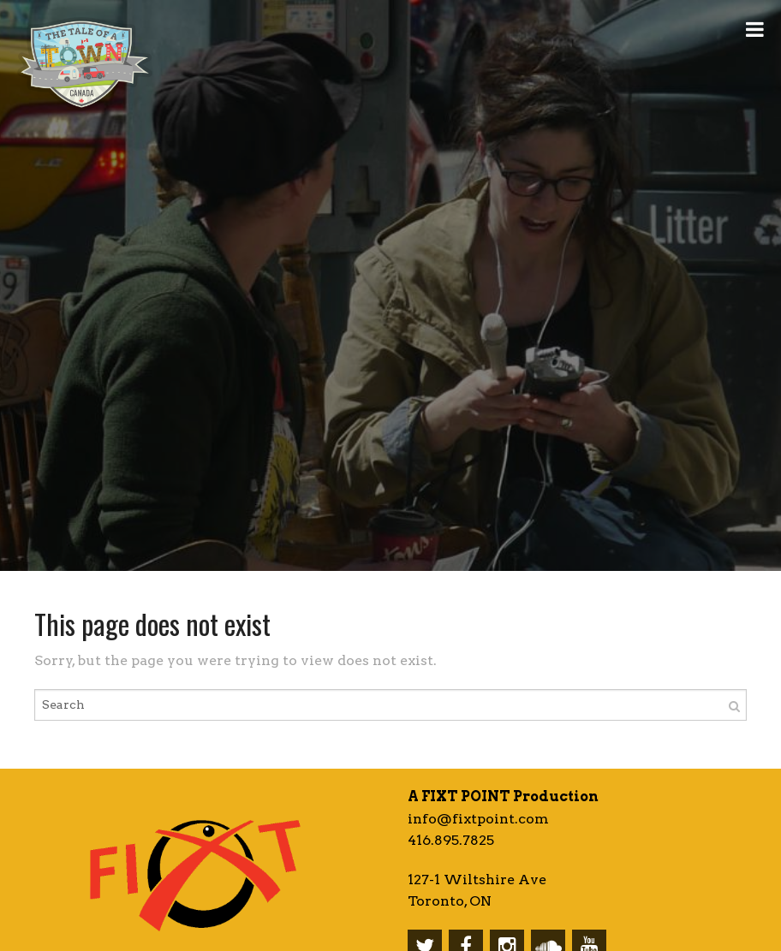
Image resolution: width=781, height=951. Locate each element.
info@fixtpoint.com (478, 819)
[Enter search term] (390, 705)
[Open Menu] (755, 28)
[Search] (734, 705)
